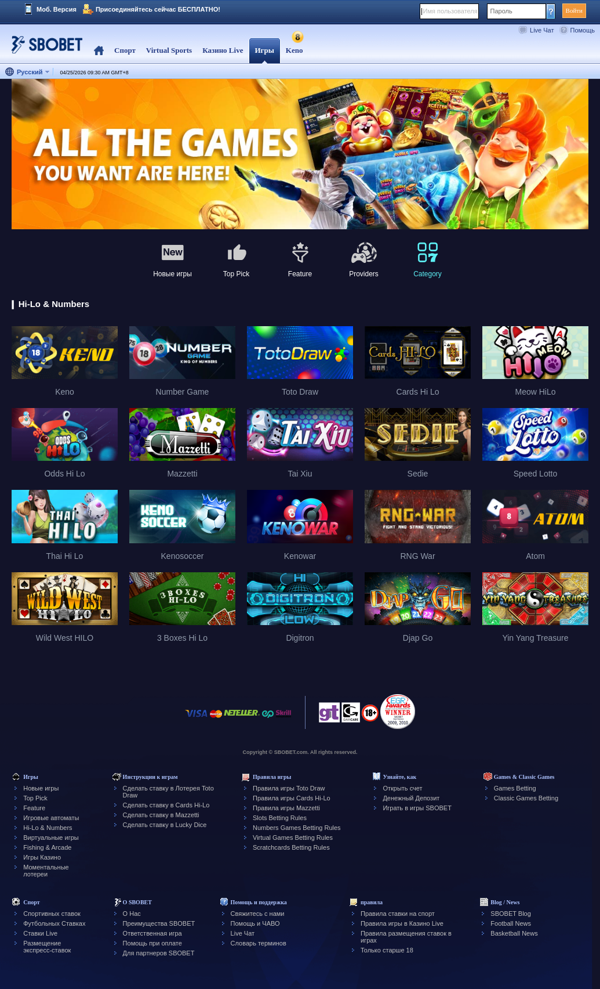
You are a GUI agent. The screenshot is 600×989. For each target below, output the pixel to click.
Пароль (501, 11)
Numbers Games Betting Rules (297, 827)
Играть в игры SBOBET (417, 807)
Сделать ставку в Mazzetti (161, 814)
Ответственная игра (152, 933)
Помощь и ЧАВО (255, 923)
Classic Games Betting (526, 798)
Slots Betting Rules (280, 817)
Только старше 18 (387, 950)
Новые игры (41, 788)
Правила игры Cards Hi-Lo (291, 798)
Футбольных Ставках (54, 923)
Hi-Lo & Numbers (47, 827)
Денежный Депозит (411, 798)
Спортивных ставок (52, 913)
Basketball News (513, 933)
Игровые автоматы (51, 817)
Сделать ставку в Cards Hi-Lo (166, 805)
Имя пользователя (450, 11)
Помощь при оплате (152, 943)
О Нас (132, 913)
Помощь (582, 30)
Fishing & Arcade (47, 847)
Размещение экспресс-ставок (47, 947)
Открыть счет (402, 788)
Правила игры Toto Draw (289, 788)
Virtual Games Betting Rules (293, 837)
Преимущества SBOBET (159, 923)
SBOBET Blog (510, 913)
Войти (574, 10)
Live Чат (542, 30)
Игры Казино (42, 857)
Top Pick (35, 798)
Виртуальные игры (51, 837)
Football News (510, 923)
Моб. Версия (57, 9)
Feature (34, 807)
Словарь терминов (258, 943)
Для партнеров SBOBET (159, 953)
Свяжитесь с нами (258, 913)
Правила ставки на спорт (398, 913)
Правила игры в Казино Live (402, 923)
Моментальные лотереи (45, 871)
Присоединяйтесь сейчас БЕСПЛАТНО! (158, 9)
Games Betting (515, 788)
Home (99, 51)
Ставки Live (40, 933)
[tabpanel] (300, 154)
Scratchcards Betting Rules (291, 847)
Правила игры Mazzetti (286, 807)
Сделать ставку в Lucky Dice (165, 824)
